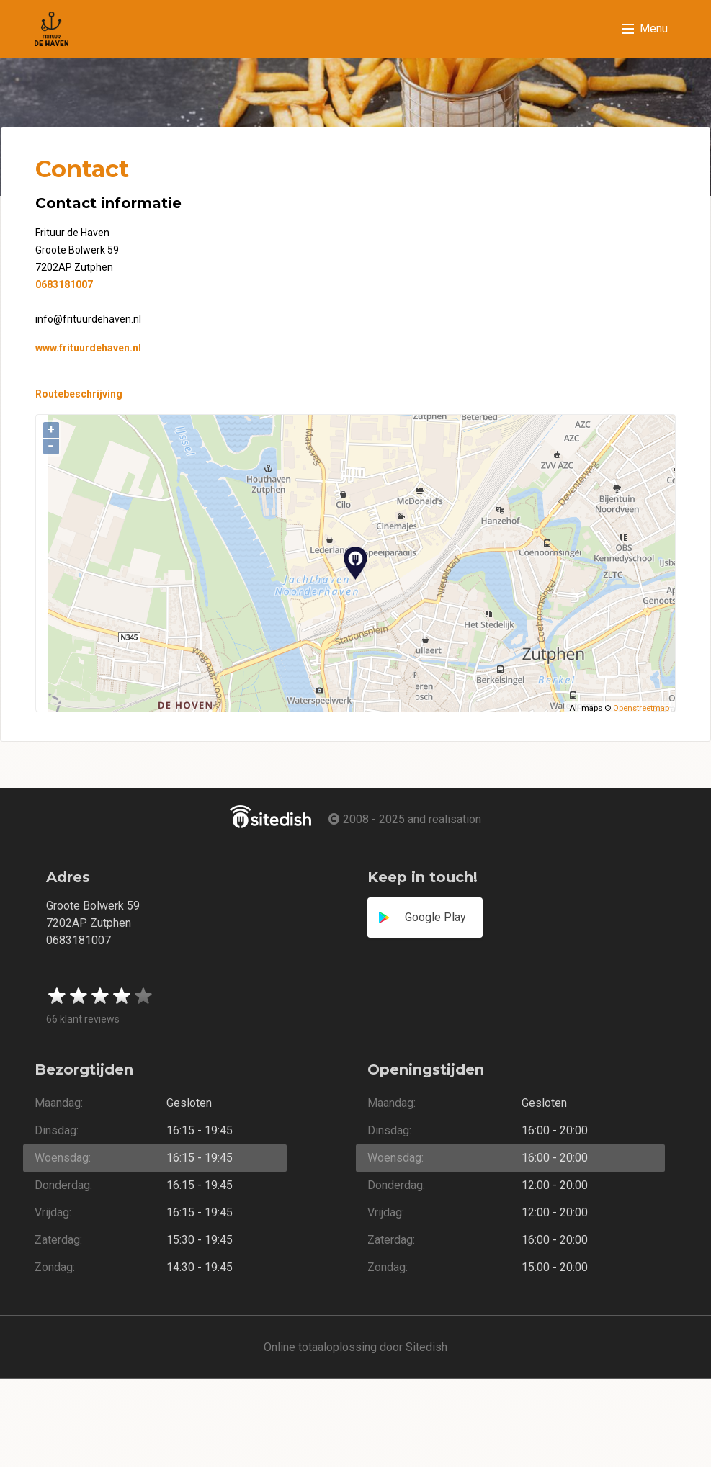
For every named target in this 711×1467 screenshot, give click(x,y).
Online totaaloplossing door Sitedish (355, 1347)
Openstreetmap (641, 708)
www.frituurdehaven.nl (88, 348)
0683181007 (64, 284)
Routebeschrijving (78, 394)
